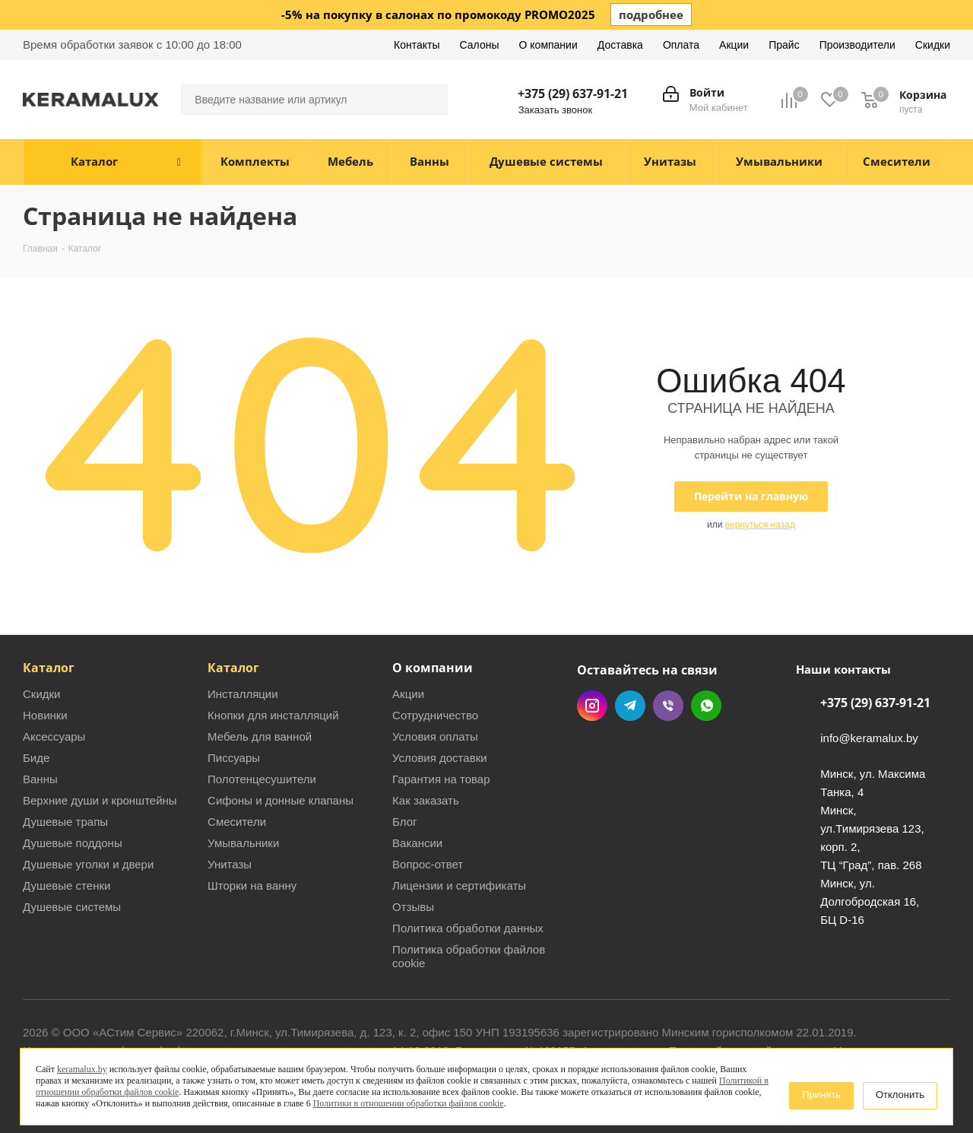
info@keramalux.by (869, 738)
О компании (432, 667)
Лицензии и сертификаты (459, 885)
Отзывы (413, 906)
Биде (36, 757)
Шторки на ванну (252, 885)
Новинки (45, 715)
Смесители (237, 821)
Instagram (592, 705)
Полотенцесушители (262, 779)
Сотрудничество (435, 715)
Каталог (48, 667)
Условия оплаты (435, 736)
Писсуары (234, 757)
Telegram (630, 705)
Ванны (40, 779)
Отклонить (900, 1094)
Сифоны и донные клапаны (280, 800)
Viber (668, 705)
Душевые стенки (66, 885)
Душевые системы (72, 906)
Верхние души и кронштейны (100, 800)
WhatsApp (706, 705)
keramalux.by (82, 1069)
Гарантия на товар (441, 779)
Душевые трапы (65, 821)
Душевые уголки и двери (88, 864)
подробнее (651, 14)
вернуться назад (760, 524)
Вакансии (417, 842)
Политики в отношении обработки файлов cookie (408, 1103)
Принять (821, 1094)
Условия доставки (439, 757)
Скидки (41, 693)
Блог (404, 821)
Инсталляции (243, 693)
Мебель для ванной (260, 736)
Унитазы (230, 864)
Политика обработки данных (468, 928)
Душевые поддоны (72, 842)
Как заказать (425, 800)
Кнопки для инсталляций (273, 715)
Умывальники (243, 842)
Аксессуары (54, 736)
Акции (408, 693)
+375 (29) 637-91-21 (573, 93)
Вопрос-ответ (427, 864)
